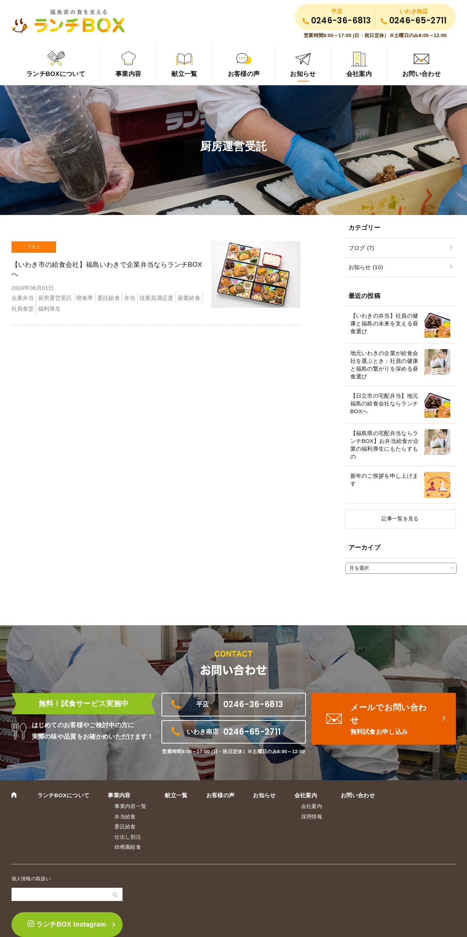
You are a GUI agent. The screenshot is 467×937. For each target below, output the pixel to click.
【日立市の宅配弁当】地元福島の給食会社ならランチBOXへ (384, 403)
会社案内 (359, 73)
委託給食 (125, 827)
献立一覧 (184, 73)
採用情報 (311, 817)
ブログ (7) (361, 248)
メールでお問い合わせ (393, 720)
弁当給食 (125, 817)
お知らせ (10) (365, 267)
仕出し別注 (127, 837)
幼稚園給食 (127, 847)
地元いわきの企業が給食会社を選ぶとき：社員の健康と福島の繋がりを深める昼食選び (384, 365)
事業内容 (128, 73)
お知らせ (303, 73)
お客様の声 (244, 73)
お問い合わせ (421, 73)
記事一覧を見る (399, 519)
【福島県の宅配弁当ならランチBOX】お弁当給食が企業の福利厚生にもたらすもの (384, 445)
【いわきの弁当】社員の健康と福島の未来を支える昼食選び (384, 323)
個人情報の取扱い (31, 878)
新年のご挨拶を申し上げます (384, 480)
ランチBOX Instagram (66, 924)
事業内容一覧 (130, 806)
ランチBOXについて (55, 73)
